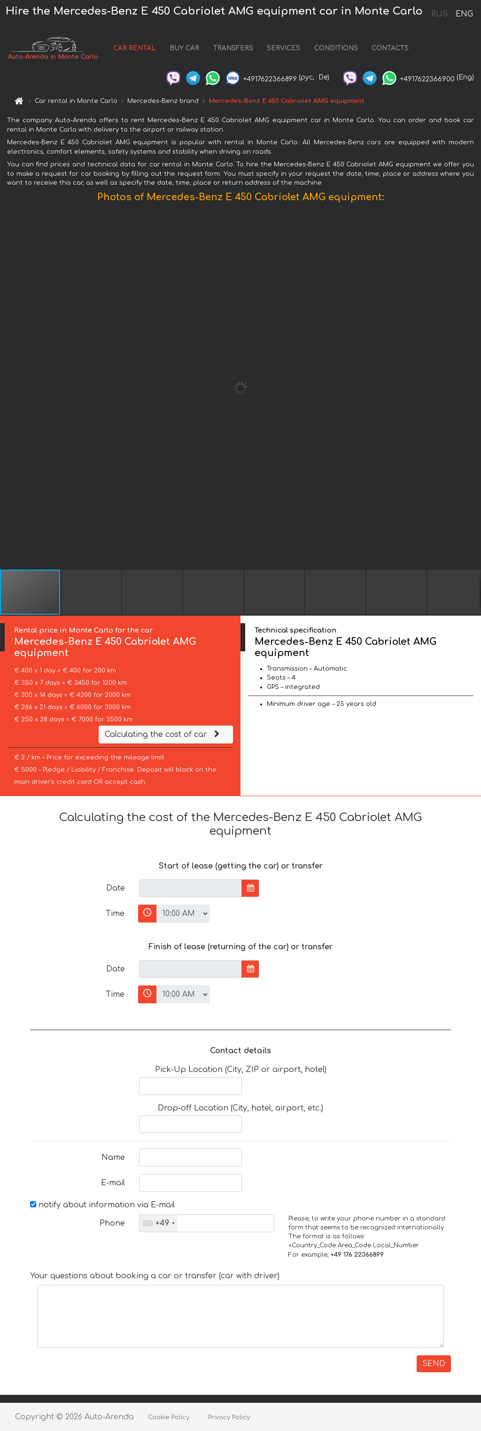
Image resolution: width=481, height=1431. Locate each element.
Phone (112, 1223)
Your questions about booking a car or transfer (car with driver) (154, 1276)
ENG (464, 14)
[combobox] (159, 1223)
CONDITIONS (336, 48)
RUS (439, 14)
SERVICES (283, 48)
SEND (433, 1364)
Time (115, 913)
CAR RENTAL (134, 48)
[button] (472, 388)
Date (115, 888)
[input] (190, 888)
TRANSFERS (233, 48)
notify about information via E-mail (102, 1205)
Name (113, 1157)
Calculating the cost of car (163, 734)
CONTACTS (390, 48)
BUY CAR (184, 48)
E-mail (113, 1183)
